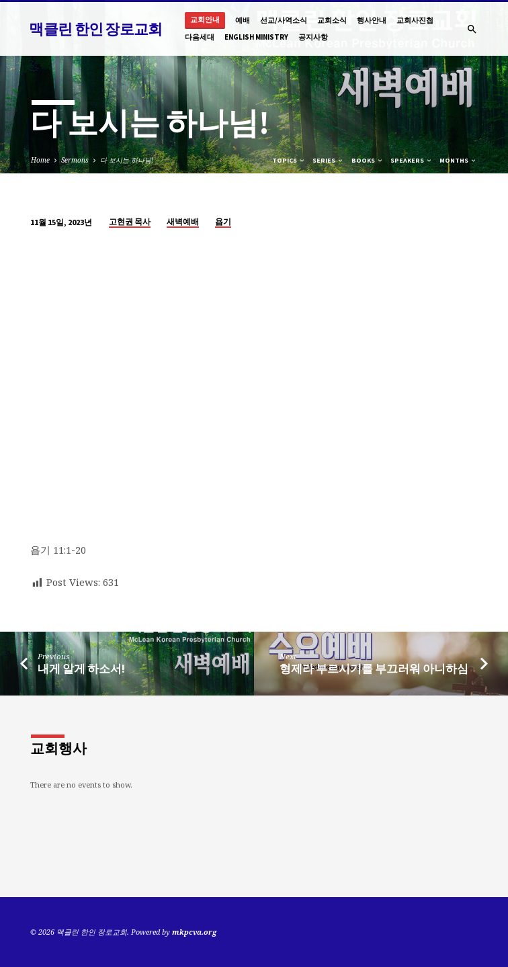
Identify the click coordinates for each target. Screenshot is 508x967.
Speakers (411, 160)
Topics (289, 160)
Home (40, 160)
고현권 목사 (130, 221)
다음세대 (199, 37)
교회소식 (332, 20)
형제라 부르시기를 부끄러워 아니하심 (374, 669)
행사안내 (371, 20)
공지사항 (313, 37)
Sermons (75, 160)
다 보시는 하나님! (126, 160)
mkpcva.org (194, 932)
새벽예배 (183, 221)
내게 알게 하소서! (81, 669)
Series (328, 160)
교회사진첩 (414, 20)
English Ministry (256, 37)
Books (367, 160)
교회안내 (205, 19)
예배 (242, 20)
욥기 (223, 221)
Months (458, 160)
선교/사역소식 (283, 20)
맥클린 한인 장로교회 (95, 28)
